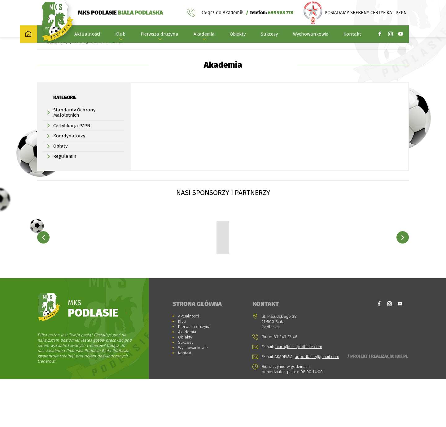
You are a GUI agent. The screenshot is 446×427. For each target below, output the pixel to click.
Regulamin (65, 165)
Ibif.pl (401, 404)
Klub (120, 35)
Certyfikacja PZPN (71, 134)
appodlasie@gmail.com (317, 404)
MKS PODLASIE (120, 13)
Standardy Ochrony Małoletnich (74, 121)
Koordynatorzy (69, 144)
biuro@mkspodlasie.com (298, 394)
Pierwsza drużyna (159, 35)
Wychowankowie (310, 35)
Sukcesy (269, 35)
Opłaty (60, 154)
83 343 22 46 (285, 384)
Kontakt (352, 35)
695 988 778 (280, 13)
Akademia (204, 35)
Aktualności (87, 35)
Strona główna (86, 51)
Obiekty (238, 35)
